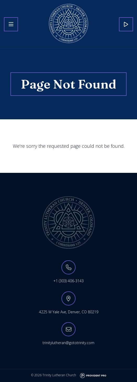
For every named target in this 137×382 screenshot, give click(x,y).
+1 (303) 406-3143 (68, 280)
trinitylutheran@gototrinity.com (68, 342)
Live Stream (126, 24)
